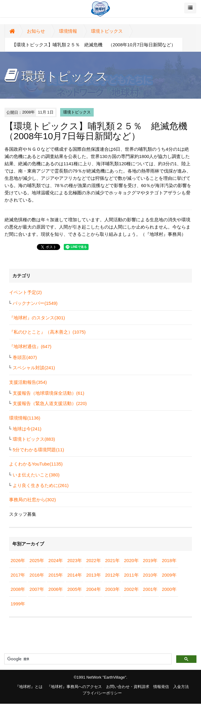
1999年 (18, 603)
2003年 (112, 589)
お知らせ (36, 31)
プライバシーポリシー (102, 693)
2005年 (74, 589)
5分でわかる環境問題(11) (38, 449)
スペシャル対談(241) (34, 367)
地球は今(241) (27, 428)
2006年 (55, 589)
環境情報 (68, 31)
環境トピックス (107, 31)
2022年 (93, 560)
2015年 (55, 575)
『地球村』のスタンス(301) (37, 317)
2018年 (169, 560)
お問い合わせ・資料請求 (127, 686)
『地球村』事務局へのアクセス (74, 686)
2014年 (74, 575)
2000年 (169, 589)
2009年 (169, 575)
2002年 (131, 589)
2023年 (74, 560)
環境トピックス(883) (34, 439)
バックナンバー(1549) (35, 303)
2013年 (93, 575)
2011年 (131, 575)
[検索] (87, 659)
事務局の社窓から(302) (32, 499)
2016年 (37, 575)
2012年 (112, 575)
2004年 (93, 589)
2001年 (150, 589)
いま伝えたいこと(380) (36, 474)
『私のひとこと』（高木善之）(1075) (47, 331)
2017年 (18, 575)
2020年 (131, 560)
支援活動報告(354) (28, 382)
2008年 (18, 589)
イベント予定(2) (25, 292)
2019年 (150, 560)
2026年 (18, 560)
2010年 (150, 575)
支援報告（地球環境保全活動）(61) (48, 393)
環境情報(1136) (24, 417)
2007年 (37, 589)
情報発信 (161, 686)
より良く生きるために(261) (41, 485)
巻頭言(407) (25, 357)
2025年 (37, 560)
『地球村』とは (29, 686)
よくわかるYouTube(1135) (36, 463)
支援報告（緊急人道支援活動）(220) (50, 403)
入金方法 (181, 686)
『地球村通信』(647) (30, 346)
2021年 (112, 560)
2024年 (55, 560)
